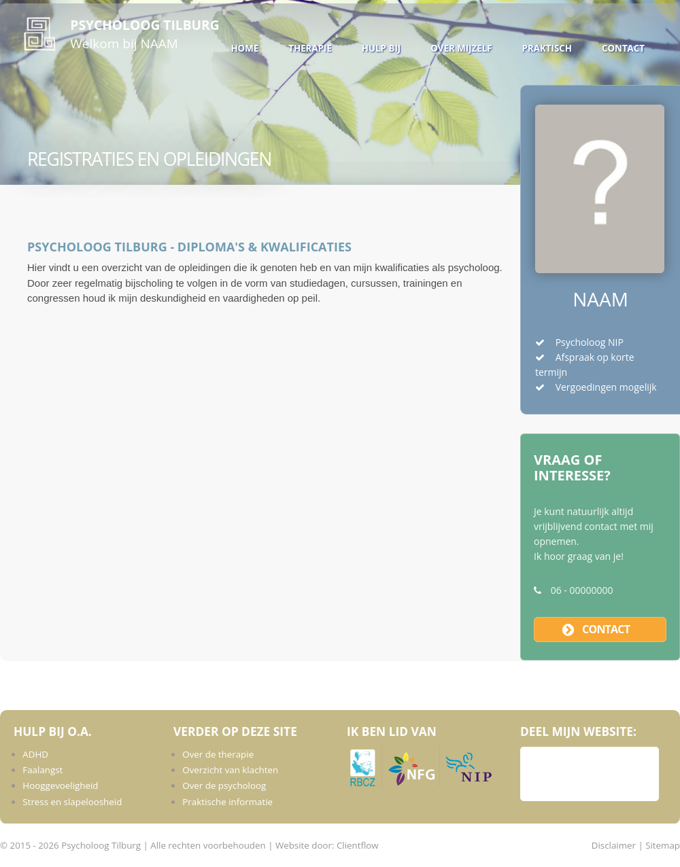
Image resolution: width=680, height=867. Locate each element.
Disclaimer (614, 845)
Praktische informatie (227, 802)
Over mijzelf (461, 48)
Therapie (310, 48)
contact (606, 629)
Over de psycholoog (224, 785)
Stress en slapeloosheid (72, 802)
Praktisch (547, 48)
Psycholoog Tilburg (144, 25)
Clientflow (358, 845)
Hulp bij (381, 48)
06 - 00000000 (582, 590)
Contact (623, 48)
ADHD (35, 754)
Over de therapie (218, 754)
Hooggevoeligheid (60, 785)
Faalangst (42, 770)
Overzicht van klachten (230, 770)
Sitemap (662, 845)
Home (244, 48)
